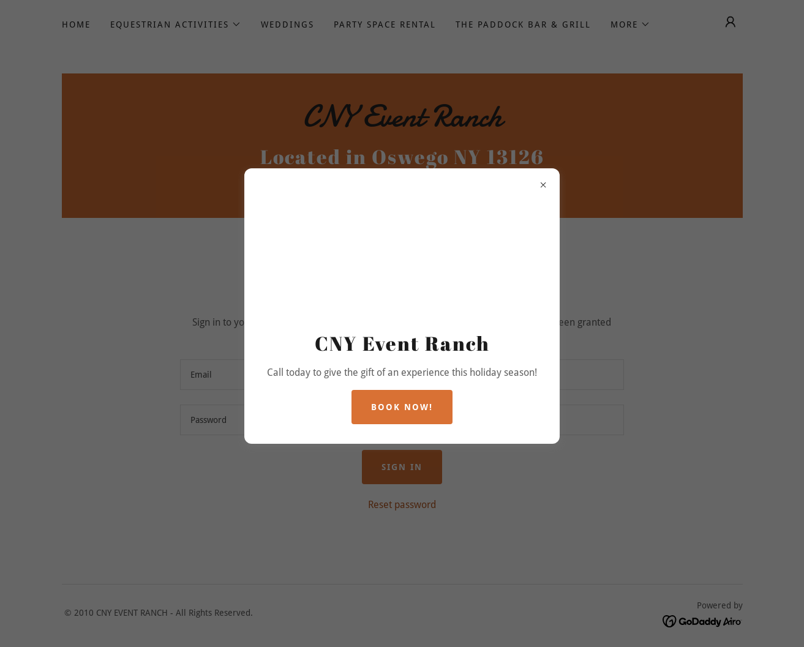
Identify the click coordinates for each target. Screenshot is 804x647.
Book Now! (402, 407)
